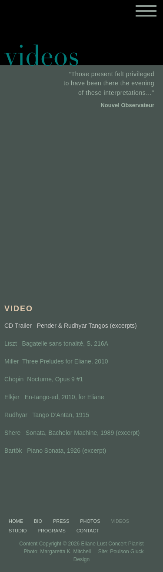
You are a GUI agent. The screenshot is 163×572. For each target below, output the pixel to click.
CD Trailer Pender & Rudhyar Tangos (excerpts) (70, 325)
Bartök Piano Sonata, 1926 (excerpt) (55, 450)
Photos (90, 521)
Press (61, 521)
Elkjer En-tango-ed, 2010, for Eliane (54, 397)
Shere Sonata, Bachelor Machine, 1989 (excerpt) (72, 432)
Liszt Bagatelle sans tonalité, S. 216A (56, 343)
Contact (88, 530)
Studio (18, 530)
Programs (52, 530)
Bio (38, 521)
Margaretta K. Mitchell (65, 551)
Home (16, 521)
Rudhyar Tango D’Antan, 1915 (46, 414)
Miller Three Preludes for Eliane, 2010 (56, 361)
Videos (120, 521)
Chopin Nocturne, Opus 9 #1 (43, 379)
